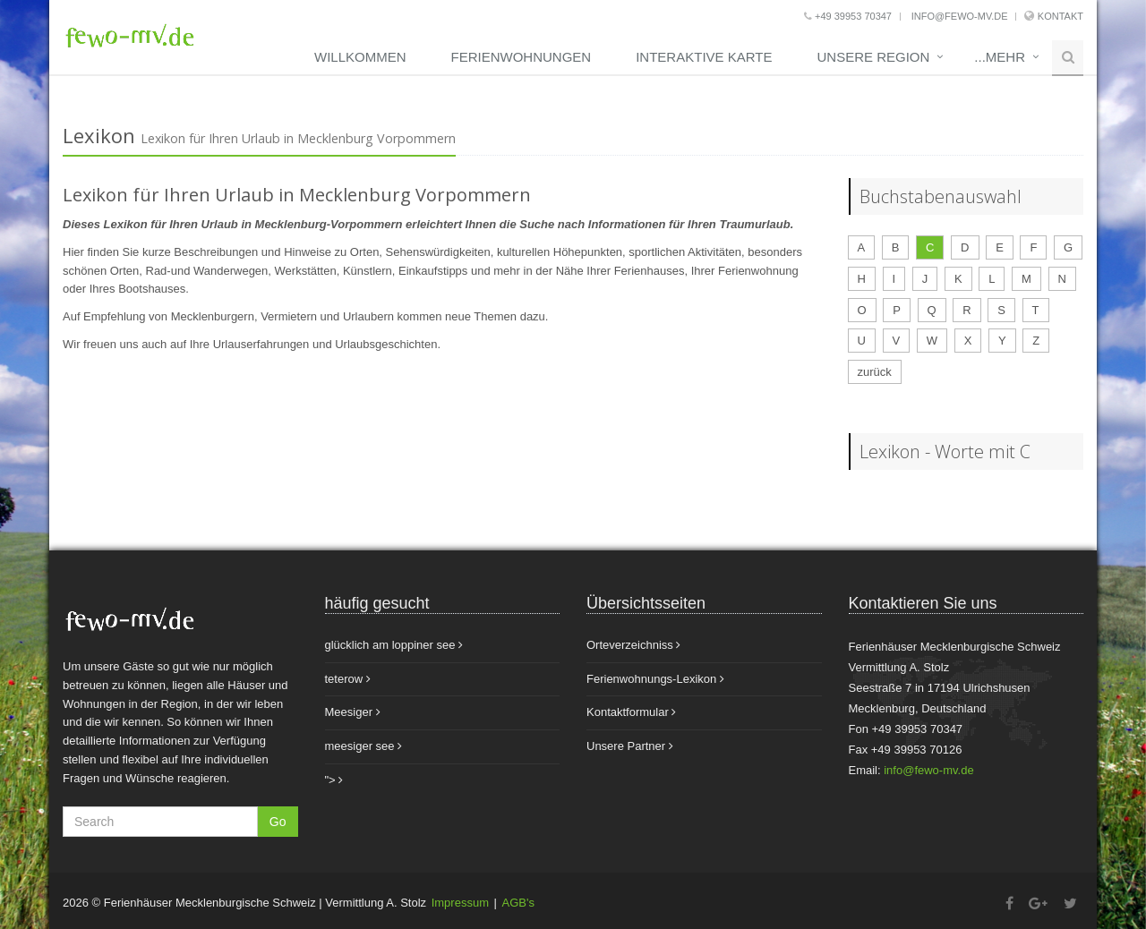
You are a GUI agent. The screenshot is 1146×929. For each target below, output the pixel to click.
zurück (875, 372)
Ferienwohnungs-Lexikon (655, 679)
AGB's (518, 902)
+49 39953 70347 (848, 16)
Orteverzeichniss (633, 645)
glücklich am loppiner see (394, 645)
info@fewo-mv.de (958, 16)
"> (334, 780)
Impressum (460, 902)
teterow (348, 679)
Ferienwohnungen (521, 56)
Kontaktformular (631, 712)
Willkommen (360, 56)
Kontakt (1060, 16)
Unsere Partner (629, 746)
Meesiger (353, 712)
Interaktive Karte (704, 56)
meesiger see (364, 746)
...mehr (999, 56)
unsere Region (873, 56)
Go (277, 821)
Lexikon (99, 135)
